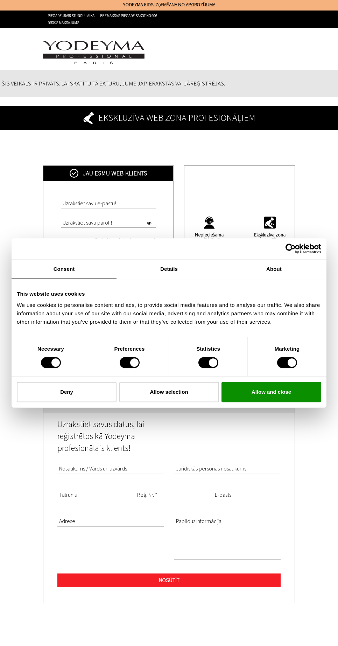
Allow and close (271, 392)
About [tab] (274, 269)
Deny (66, 392)
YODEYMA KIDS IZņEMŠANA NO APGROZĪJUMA (169, 4)
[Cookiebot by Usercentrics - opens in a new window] (290, 248)
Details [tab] (169, 269)
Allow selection (169, 392)
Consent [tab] (64, 269)
